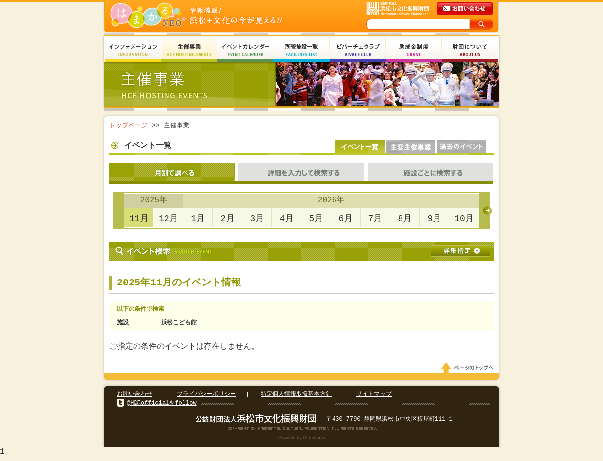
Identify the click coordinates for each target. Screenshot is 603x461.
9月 (435, 219)
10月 (464, 219)
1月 (198, 219)
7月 (375, 219)
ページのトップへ (469, 370)
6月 (346, 219)
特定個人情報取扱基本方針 (296, 397)
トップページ (128, 125)
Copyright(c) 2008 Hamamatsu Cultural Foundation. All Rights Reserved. (302, 431)
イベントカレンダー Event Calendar (245, 50)
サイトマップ (374, 397)
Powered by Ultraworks (301, 440)
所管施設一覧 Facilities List (301, 50)
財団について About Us (470, 50)
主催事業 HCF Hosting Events (189, 50)
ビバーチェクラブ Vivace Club (358, 50)
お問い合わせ (134, 397)
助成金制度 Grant (414, 50)
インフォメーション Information (133, 50)
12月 (168, 219)
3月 (257, 219)
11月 (139, 218)
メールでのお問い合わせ (465, 8)
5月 (316, 219)
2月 (228, 219)
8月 (405, 219)
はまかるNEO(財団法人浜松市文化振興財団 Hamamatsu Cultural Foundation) (217, 16)
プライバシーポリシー (206, 397)
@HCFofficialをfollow (162, 406)
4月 (287, 219)
